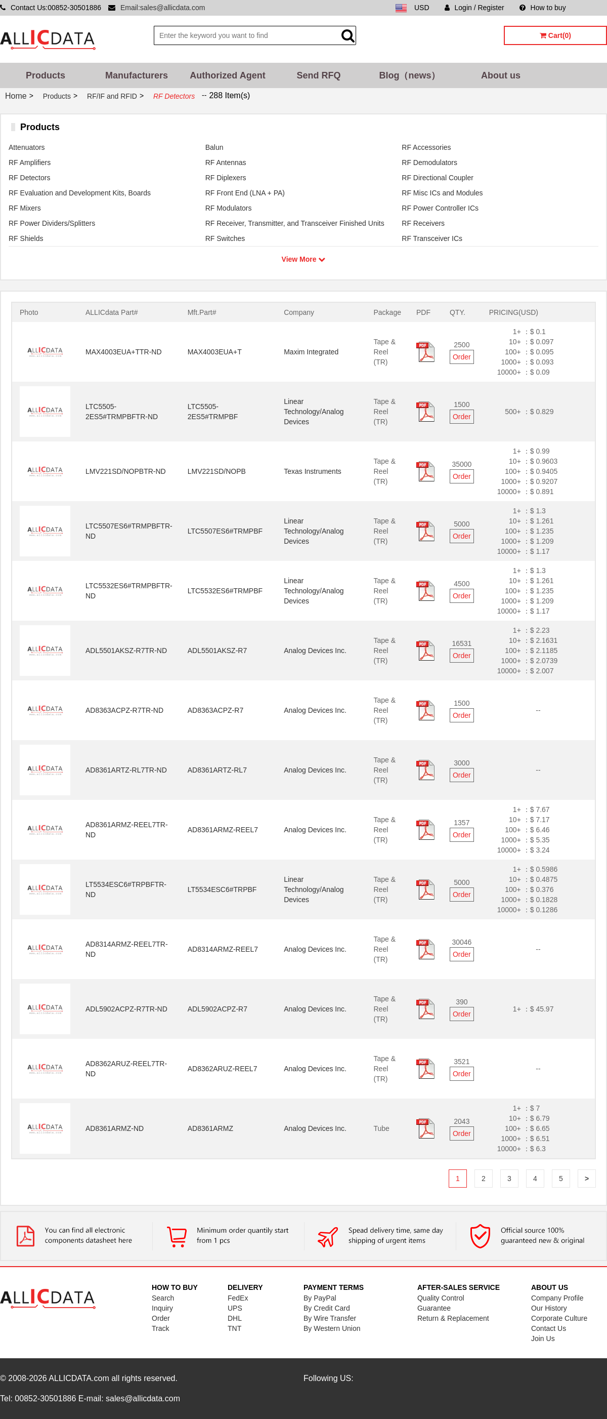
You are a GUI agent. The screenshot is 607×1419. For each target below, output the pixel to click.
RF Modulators (228, 208)
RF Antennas (225, 162)
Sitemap (594, 8)
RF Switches (225, 238)
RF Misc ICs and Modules (442, 193)
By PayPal (320, 1298)
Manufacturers (136, 75)
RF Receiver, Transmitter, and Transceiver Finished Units (294, 223)
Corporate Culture (559, 1318)
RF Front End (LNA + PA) (245, 193)
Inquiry (162, 1308)
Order (462, 357)
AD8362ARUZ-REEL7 (222, 1069)
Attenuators (27, 147)
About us (501, 75)
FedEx (238, 1298)
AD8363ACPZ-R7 (216, 710)
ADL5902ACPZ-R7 (217, 1009)
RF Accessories (426, 147)
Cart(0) (555, 35)
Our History (549, 1308)
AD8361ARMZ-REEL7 (223, 830)
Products (45, 75)
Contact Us (548, 1328)
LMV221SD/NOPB (217, 471)
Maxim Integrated (311, 352)
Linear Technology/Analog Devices (313, 411)
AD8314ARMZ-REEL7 (223, 949)
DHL (235, 1318)
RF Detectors (29, 178)
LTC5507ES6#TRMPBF (225, 531)
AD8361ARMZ (210, 1128)
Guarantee (434, 1308)
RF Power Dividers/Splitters (52, 223)
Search (163, 1298)
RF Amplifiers (30, 162)
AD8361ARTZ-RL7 (217, 770)
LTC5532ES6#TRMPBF (225, 591)
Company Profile (557, 1298)
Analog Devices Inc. (315, 650)
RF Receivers (423, 223)
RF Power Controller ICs (440, 208)
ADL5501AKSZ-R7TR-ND (126, 650)
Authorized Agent (227, 75)
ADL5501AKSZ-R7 (217, 650)
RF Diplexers (225, 178)
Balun (214, 147)
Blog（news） (409, 75)
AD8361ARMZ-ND (114, 1128)
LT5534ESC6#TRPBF (222, 889)
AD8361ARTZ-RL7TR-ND (126, 770)
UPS (235, 1308)
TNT (234, 1328)
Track (160, 1328)
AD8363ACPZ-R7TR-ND (124, 710)
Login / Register (474, 8)
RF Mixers (25, 208)
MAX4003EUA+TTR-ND (123, 352)
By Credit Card (327, 1308)
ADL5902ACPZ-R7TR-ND (126, 1009)
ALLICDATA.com (79, 1378)
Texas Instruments (312, 471)
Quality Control (440, 1298)
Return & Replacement (453, 1318)
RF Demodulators (429, 162)
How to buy (542, 8)
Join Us (543, 1338)
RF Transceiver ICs (432, 238)
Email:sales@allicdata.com (162, 8)
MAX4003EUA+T (215, 352)
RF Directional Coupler (437, 178)
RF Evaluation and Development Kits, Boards (80, 193)
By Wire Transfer (330, 1318)
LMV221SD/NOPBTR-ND (125, 471)
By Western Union (332, 1328)
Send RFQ (318, 75)
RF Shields (26, 238)
